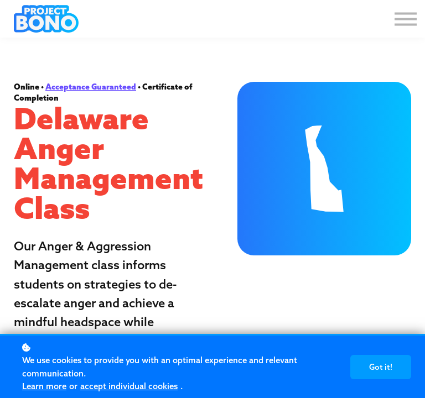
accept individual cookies (129, 386)
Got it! (380, 367)
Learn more (44, 386)
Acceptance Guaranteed (90, 87)
